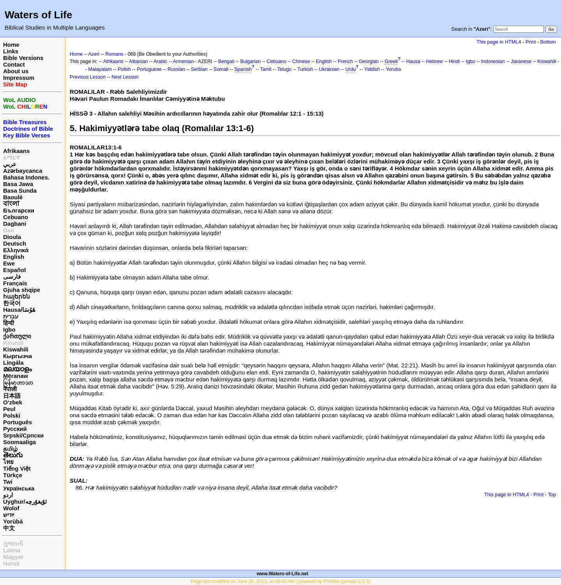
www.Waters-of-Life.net (282, 573)
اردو (8, 495)
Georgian (369, 61)
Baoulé (13, 197)
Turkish (305, 69)
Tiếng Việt (16, 468)
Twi (7, 481)
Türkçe (12, 475)
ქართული (17, 336)
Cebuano (15, 217)
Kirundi (13, 342)
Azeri (93, 54)
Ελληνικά (15, 250)
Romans (114, 54)
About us (15, 71)
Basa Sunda (20, 190)
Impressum (18, 77)
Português (17, 422)
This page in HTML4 (498, 42)
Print (531, 42)
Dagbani (14, 223)
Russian (176, 69)
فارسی (12, 276)
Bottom (548, 42)
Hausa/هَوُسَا (19, 309)
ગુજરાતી (13, 543)
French (345, 61)
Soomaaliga (19, 442)
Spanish (243, 69)
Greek (391, 61)
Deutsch (14, 243)
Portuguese (149, 69)
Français (15, 283)
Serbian (199, 69)
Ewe (9, 263)
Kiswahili (15, 349)
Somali (220, 69)
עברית (10, 316)
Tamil (266, 69)
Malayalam (100, 69)
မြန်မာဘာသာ (18, 382)
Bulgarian (250, 61)
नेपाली (10, 389)
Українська (18, 488)
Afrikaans (16, 151)
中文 (9, 528)
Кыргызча (17, 356)
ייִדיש (8, 514)
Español (14, 270)
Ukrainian (329, 69)
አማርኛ (11, 157)
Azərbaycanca (22, 170)
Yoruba (393, 69)
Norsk (11, 563)
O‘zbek (12, 402)
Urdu (351, 69)
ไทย (8, 462)
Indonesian (493, 61)
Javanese (521, 61)
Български (18, 210)
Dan (8, 230)
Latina (11, 550)
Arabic (160, 61)
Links (10, 51)
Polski (11, 415)
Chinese (301, 61)
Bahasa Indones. (26, 177)
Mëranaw (15, 375)
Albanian (138, 61)
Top (552, 494)
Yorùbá (13, 521)
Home (11, 44)
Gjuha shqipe (21, 289)
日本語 (12, 395)
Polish (124, 69)
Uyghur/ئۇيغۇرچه (25, 501)
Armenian (183, 61)
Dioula (12, 237)
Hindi (454, 61)
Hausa (413, 61)
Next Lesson (124, 77)
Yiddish (372, 69)
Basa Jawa (18, 184)
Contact (14, 64)
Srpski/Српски (23, 435)
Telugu (284, 69)
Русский (15, 428)
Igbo (9, 329)
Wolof (11, 508)
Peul (9, 409)
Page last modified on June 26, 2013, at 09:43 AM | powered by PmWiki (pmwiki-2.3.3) (280, 581)
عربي (9, 164)
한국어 (12, 303)
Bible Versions (23, 57)
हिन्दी (8, 323)
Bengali (226, 61)
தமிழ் (10, 448)
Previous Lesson (88, 77)
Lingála (13, 362)
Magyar (13, 556)
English (13, 256)
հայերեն (16, 296)
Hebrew (434, 61)
